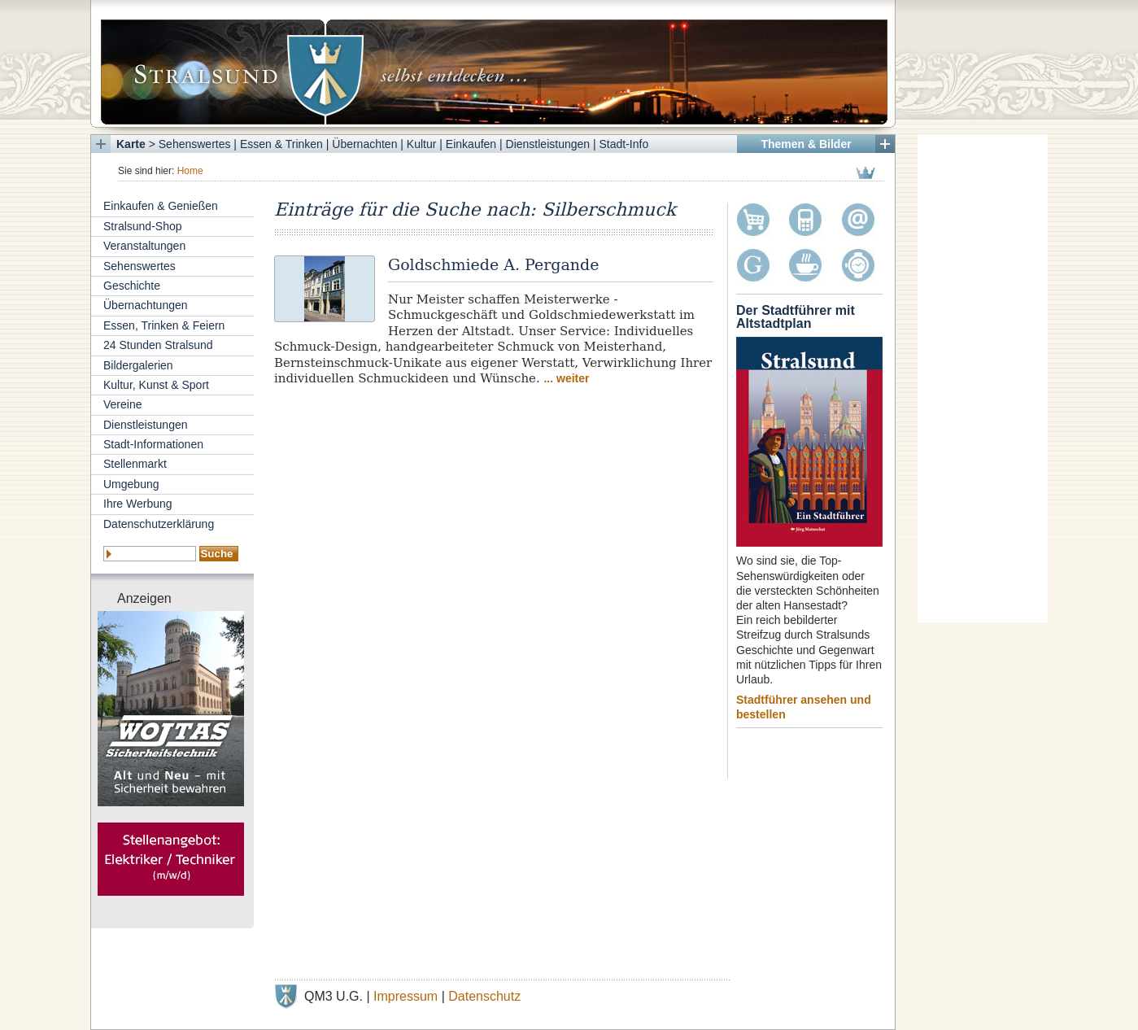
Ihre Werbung (137, 503)
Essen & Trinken (281, 144)
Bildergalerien (138, 365)
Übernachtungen (145, 305)
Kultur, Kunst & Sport (156, 384)
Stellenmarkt (135, 463)
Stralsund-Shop (142, 226)
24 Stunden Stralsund (158, 344)
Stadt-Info (624, 144)
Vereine (122, 404)
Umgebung (131, 484)
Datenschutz (484, 996)
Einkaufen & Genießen (160, 205)
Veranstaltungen (144, 245)
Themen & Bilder (806, 144)
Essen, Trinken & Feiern (164, 325)
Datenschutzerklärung (158, 523)
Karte (131, 144)
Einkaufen (471, 144)
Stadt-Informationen (153, 444)
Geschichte (131, 285)
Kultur (422, 144)
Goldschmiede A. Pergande (493, 264)
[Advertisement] (983, 378)
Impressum (405, 996)
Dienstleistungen (548, 144)
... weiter (566, 378)
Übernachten (364, 144)
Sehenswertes (195, 144)
